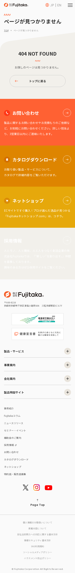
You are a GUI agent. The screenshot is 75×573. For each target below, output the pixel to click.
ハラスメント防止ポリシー (37, 558)
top (6, 30)
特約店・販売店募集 (15, 474)
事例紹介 (9, 408)
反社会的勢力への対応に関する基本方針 (37, 534)
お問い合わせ (11, 452)
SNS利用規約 (37, 546)
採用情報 (10, 445)
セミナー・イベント (15, 430)
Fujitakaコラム (12, 415)
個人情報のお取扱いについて (37, 522)
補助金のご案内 (12, 437)
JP (52, 5)
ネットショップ (12, 466)
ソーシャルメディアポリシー (37, 552)
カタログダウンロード (16, 459)
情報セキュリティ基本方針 (37, 540)
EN (59, 5)
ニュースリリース (13, 423)
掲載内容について (37, 528)
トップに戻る (30, 81)
